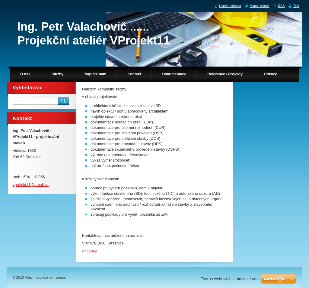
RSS (281, 6)
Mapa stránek (259, 6)
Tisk (296, 6)
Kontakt (92, 251)
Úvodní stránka (230, 6)
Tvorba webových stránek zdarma (230, 279)
